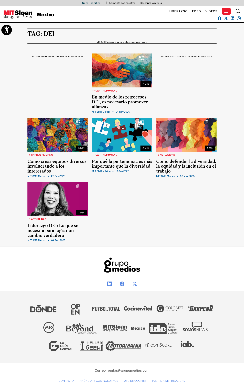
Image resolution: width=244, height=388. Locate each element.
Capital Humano (104, 91)
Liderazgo (178, 11)
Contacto (66, 380)
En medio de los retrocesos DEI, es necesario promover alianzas (120, 102)
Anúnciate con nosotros (122, 3)
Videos (211, 11)
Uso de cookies (135, 380)
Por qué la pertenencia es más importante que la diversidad (122, 164)
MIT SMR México (101, 111)
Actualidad (165, 155)
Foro (196, 11)
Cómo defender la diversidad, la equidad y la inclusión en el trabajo (186, 166)
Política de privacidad (168, 380)
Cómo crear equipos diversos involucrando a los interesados (56, 166)
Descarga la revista (151, 3)
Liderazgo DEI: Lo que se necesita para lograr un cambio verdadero (52, 230)
